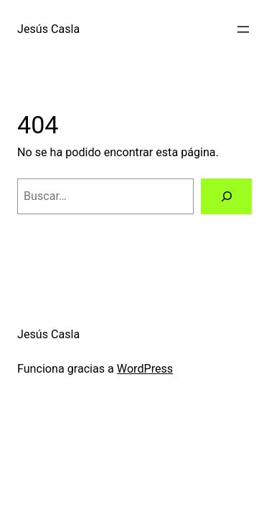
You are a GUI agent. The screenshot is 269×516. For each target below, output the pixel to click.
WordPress (145, 369)
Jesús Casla (48, 29)
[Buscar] (226, 196)
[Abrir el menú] (243, 29)
